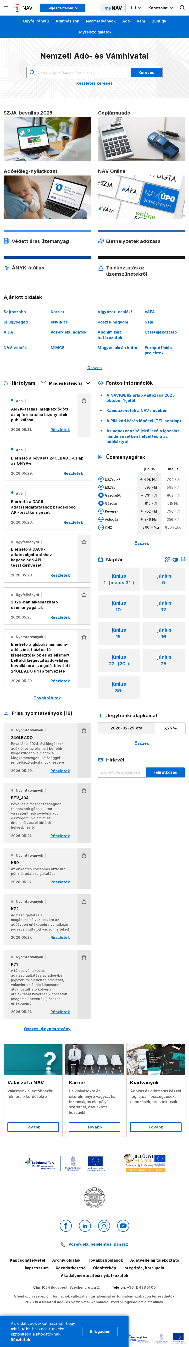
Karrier (58, 311)
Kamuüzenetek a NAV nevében (136, 410)
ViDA (8, 332)
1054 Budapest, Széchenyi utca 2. (71, 1287)
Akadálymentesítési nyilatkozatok (94, 1275)
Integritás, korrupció (143, 1267)
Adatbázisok (67, 21)
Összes (94, 367)
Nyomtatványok (101, 21)
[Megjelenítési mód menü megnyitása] (62, 8)
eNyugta (59, 322)
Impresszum (37, 1267)
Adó (126, 21)
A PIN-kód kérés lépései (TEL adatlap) (143, 420)
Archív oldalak (66, 1260)
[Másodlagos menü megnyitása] (6, 8)
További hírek (47, 697)
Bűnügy (159, 21)
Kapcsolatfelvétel (27, 1260)
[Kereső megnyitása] (182, 8)
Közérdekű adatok (69, 332)
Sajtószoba (15, 311)
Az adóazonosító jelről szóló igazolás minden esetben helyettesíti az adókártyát (142, 436)
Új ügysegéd (16, 322)
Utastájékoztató (161, 332)
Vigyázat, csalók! (115, 311)
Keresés (146, 72)
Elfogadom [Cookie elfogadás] (100, 1331)
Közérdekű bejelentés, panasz (98, 1244)
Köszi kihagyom (113, 322)
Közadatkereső (71, 1267)
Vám (141, 21)
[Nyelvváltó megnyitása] (136, 8)
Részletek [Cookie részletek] (20, 1339)
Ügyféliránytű (36, 21)
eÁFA (150, 311)
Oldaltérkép (104, 1267)
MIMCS (58, 347)
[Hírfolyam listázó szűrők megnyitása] (66, 383)
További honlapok (105, 1260)
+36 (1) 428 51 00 (141, 1287)
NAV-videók (15, 347)
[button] (84, 415)
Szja (149, 322)
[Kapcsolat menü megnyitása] (161, 8)
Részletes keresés (94, 83)
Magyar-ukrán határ (118, 347)
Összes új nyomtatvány (47, 1028)
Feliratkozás (165, 772)
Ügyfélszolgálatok (94, 32)
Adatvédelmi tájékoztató (154, 1260)
